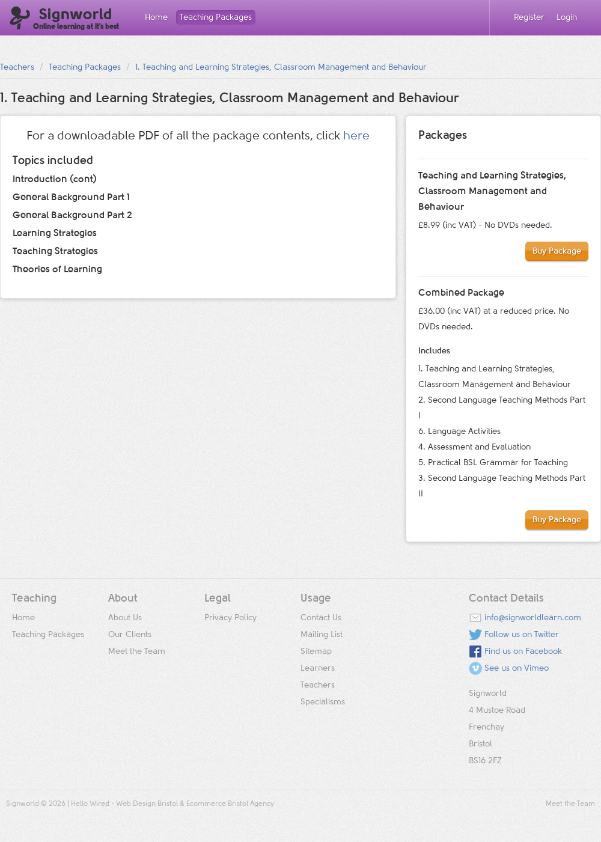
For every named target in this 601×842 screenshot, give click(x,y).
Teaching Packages (216, 17)
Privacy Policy (230, 618)
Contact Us (320, 618)
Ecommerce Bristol (217, 804)
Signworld (64, 18)
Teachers (17, 67)
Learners (317, 668)
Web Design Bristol (147, 804)
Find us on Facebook (523, 651)
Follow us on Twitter (521, 634)
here (356, 136)
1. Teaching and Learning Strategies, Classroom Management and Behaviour (281, 67)
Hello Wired (90, 804)
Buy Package (556, 251)
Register (529, 17)
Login (567, 17)
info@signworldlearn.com (532, 618)
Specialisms (322, 702)
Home (156, 17)
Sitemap (316, 651)
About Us (125, 618)
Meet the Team (136, 651)
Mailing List (321, 634)
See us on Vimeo (516, 668)
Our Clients (129, 634)
